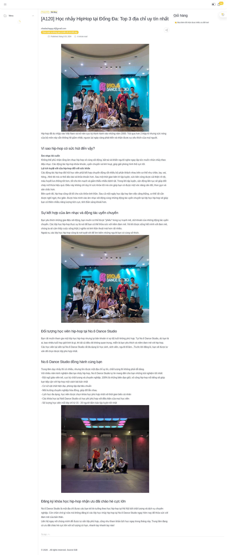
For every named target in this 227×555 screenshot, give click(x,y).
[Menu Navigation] (5, 4)
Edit (75, 550)
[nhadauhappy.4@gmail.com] (53, 28)
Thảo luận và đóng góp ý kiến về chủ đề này (59, 32)
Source (70, 550)
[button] (214, 4)
